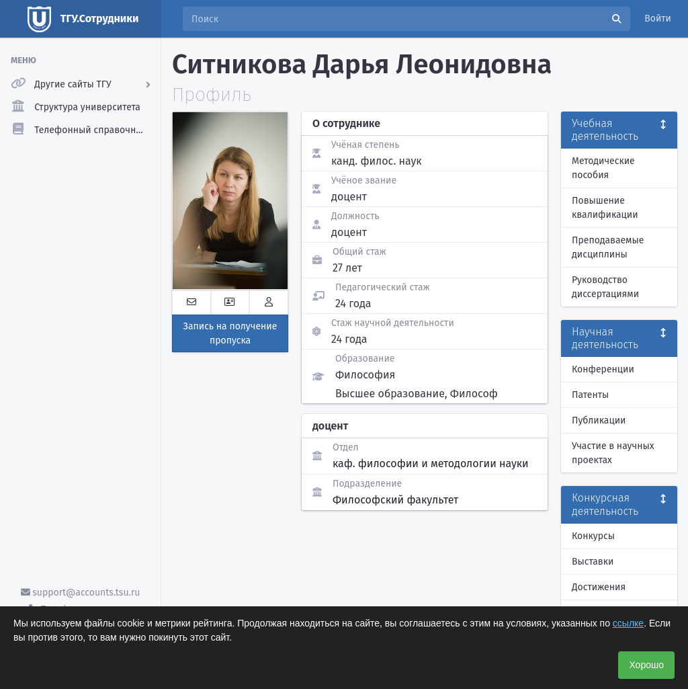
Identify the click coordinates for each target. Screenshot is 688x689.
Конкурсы (593, 536)
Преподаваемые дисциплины (608, 247)
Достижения (599, 587)
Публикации (599, 420)
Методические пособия (603, 168)
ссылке (628, 623)
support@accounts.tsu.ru (80, 592)
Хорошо (646, 664)
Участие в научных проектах (613, 453)
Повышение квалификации (605, 207)
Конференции (603, 369)
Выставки (592, 561)
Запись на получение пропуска (230, 333)
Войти (657, 18)
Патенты (590, 395)
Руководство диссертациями (605, 287)
